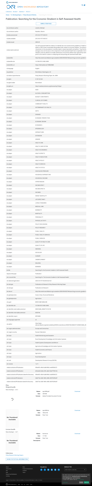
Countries (25, 470)
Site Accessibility (20, 480)
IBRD (19, 484)
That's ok (86, 482)
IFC (24, 484)
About (7, 467)
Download (77, 391)
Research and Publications (11, 474)
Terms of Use (8, 468)
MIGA (27, 484)
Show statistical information (17, 459)
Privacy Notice (12, 480)
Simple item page (45, 23)
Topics (24, 472)
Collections (9, 11)
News (24, 467)
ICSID (31, 484)
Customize (65, 482)
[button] (84, 5)
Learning (7, 476)
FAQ (7, 470)
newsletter (68, 467)
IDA (22, 484)
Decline (81, 482)
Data (7, 472)
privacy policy (81, 479)
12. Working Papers (16, 15)
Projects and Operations (28, 468)
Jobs (36, 480)
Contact (40, 480)
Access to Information (29, 480)
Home (7, 15)
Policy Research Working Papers (30, 15)
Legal (7, 480)
